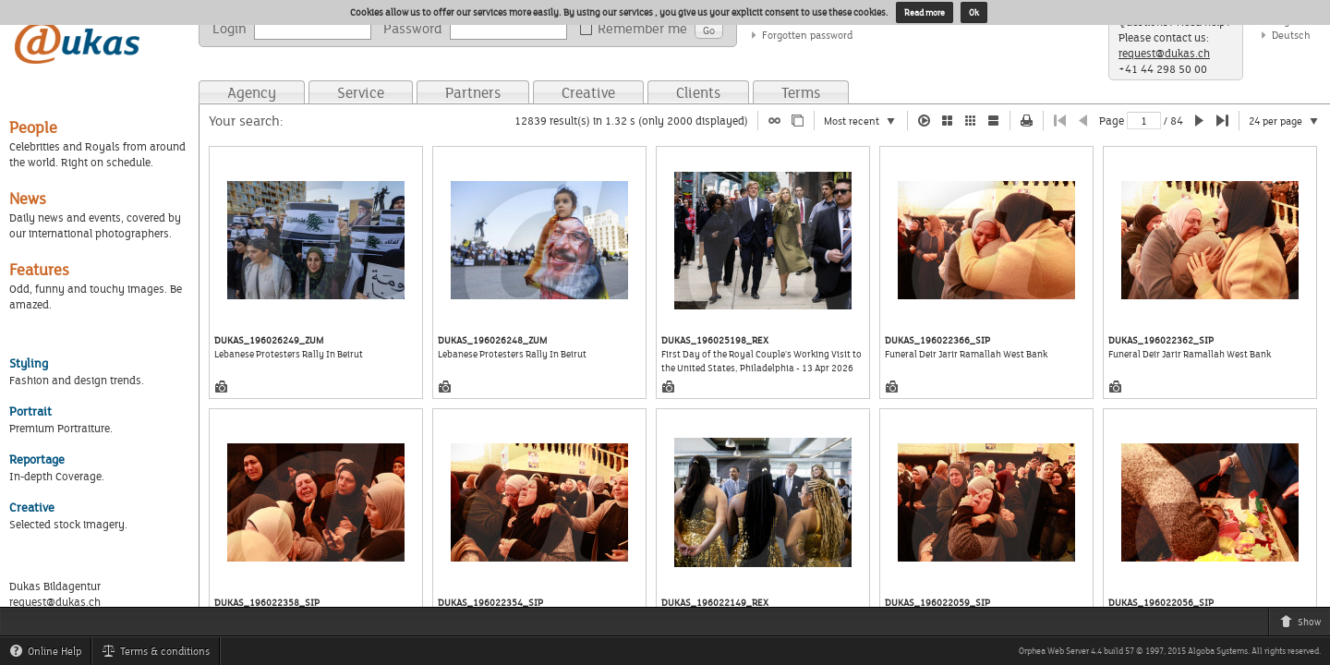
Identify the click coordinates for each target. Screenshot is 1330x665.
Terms (800, 92)
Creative (588, 92)
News (27, 198)
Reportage (37, 459)
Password (412, 28)
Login (229, 28)
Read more (924, 12)
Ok (974, 12)
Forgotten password (807, 35)
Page (1111, 120)
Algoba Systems (1218, 651)
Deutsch (1291, 35)
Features (39, 269)
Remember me (637, 28)
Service (360, 92)
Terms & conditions (160, 654)
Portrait (30, 411)
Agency (251, 92)
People (33, 127)
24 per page (1289, 122)
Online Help (50, 654)
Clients (698, 92)
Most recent (865, 122)
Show (1304, 624)
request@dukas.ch (1164, 53)
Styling (28, 363)
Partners (473, 92)
